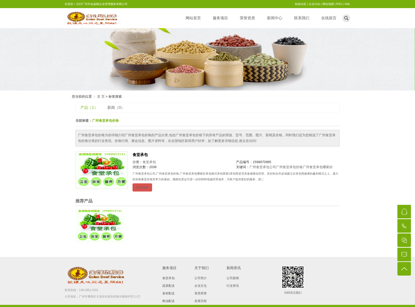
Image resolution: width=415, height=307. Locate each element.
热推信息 (300, 4)
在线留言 (328, 18)
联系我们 (301, 18)
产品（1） (89, 108)
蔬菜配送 (168, 285)
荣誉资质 (247, 18)
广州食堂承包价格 (289, 167)
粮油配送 (168, 301)
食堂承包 (140, 155)
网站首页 (193, 18)
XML (347, 4)
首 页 (101, 96)
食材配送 (168, 293)
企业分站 (314, 4)
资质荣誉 (200, 293)
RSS (339, 4)
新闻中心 (274, 18)
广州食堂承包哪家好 (318, 167)
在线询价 (142, 187)
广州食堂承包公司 (262, 167)
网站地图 (328, 4)
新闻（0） (116, 108)
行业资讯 (233, 285)
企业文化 (200, 285)
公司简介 (200, 278)
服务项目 (220, 18)
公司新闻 (233, 278)
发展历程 (200, 301)
